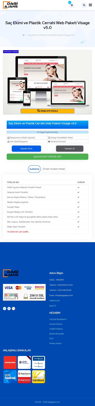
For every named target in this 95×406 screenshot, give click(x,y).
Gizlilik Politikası (56, 329)
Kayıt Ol (52, 305)
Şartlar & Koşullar (56, 333)
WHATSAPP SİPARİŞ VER (47, 156)
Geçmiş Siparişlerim (57, 319)
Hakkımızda (54, 300)
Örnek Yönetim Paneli (54, 169)
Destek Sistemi (55, 324)
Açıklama (34, 169)
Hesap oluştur (55, 343)
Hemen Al (70, 148)
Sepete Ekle (26, 148)
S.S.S (51, 338)
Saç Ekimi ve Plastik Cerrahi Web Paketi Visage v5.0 (51, 35)
